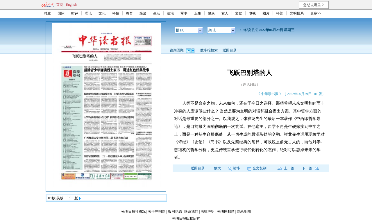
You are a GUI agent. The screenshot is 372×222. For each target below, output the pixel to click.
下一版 (74, 198)
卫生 (197, 13)
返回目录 (230, 50)
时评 (74, 13)
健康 (211, 13)
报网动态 (175, 212)
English (71, 5)
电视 (252, 13)
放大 (217, 168)
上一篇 (285, 168)
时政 (47, 13)
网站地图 (244, 212)
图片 (265, 13)
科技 (115, 13)
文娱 (238, 13)
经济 (143, 13)
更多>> (315, 13)
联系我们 (191, 212)
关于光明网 (156, 212)
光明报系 (297, 13)
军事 (183, 13)
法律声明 (207, 212)
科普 (279, 13)
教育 (129, 13)
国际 (61, 13)
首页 (59, 5)
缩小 (234, 168)
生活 (156, 13)
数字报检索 (209, 50)
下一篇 (310, 168)
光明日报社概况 (133, 212)
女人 (224, 13)
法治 (170, 13)
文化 (102, 13)
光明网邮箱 (226, 212)
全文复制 (257, 168)
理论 (88, 13)
